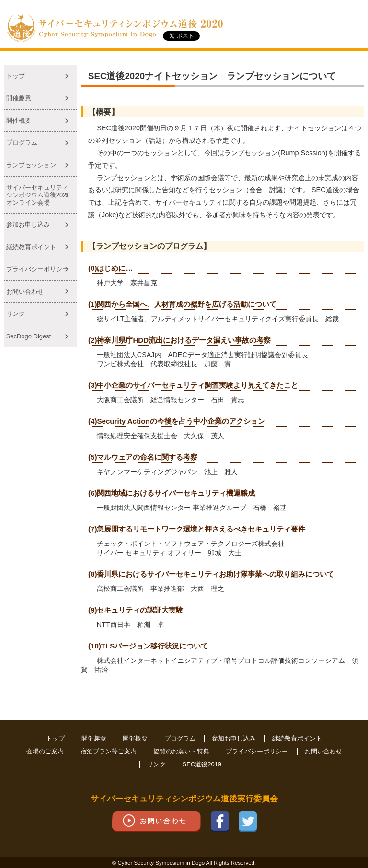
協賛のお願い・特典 (181, 751)
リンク (15, 313)
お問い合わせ (25, 291)
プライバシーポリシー (37, 269)
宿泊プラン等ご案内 (108, 751)
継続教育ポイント (31, 247)
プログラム (21, 142)
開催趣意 (18, 98)
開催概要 (18, 120)
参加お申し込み (28, 224)
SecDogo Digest (28, 336)
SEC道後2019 (202, 764)
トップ (15, 76)
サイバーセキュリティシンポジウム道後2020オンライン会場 (38, 195)
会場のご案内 (45, 751)
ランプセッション (31, 165)
